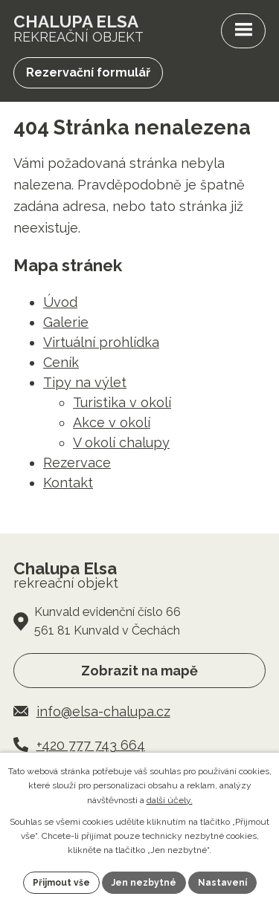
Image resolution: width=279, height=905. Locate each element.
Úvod (60, 302)
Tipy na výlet (84, 382)
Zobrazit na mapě (139, 670)
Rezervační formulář (88, 72)
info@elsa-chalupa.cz (103, 711)
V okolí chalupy (121, 442)
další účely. (170, 800)
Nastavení (222, 883)
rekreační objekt (78, 28)
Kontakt (68, 482)
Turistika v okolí (122, 402)
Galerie (66, 322)
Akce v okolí (111, 422)
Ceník (61, 362)
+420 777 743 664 (90, 745)
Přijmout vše (61, 883)
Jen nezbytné (144, 883)
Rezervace (77, 462)
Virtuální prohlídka (101, 342)
